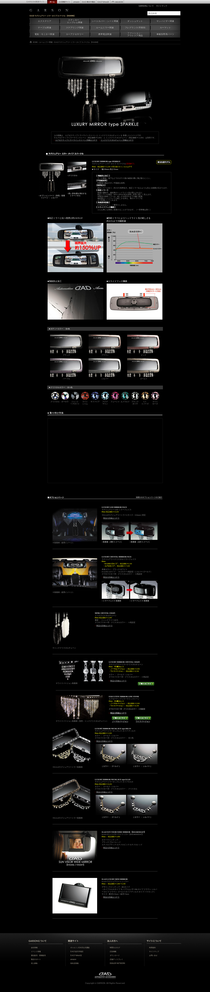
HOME (35, 42)
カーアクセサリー (75, 34)
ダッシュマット (135, 21)
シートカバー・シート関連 (105, 21)
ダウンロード (115, 955)
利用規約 (152, 947)
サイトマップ (161, 6)
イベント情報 (36, 951)
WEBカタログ (115, 947)
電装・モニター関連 (45, 34)
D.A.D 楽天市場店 (76, 951)
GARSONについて (146, 6)
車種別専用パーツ (165, 34)
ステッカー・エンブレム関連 (75, 21)
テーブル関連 (44, 28)
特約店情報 (74, 963)
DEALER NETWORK (117, 963)
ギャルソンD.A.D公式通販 (80, 947)
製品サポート (36, 959)
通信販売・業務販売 (38, 955)
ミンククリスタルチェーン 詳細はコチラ (117, 140)
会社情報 (34, 947)
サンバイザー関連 (165, 21)
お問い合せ (153, 955)
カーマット (165, 28)
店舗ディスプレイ (116, 959)
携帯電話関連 (105, 34)
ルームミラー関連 (105, 28)
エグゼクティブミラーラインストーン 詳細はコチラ (76, 140)
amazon (73, 959)
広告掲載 (113, 951)
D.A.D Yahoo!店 (76, 955)
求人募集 (34, 963)
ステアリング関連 (75, 28)
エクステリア (44, 21)
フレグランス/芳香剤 (135, 28)
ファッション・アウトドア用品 (135, 34)
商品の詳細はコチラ (111, 518)
